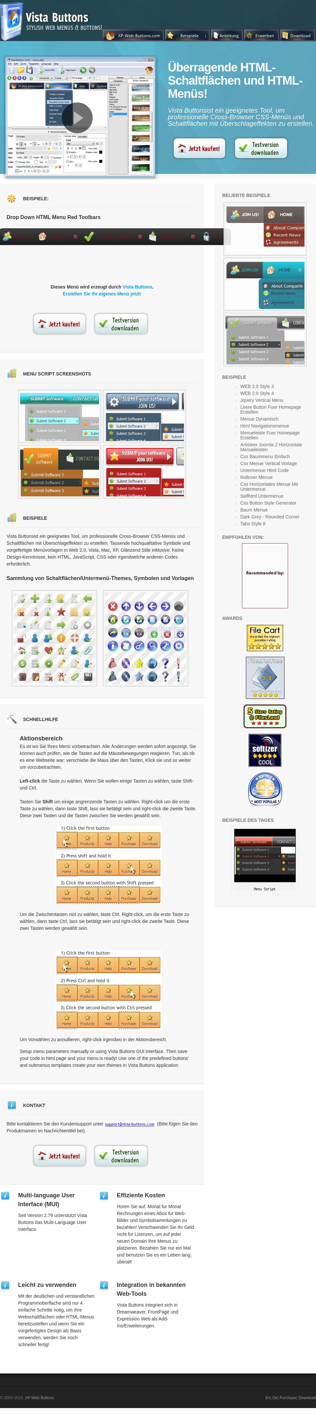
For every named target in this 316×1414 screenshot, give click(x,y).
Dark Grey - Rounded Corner (270, 516)
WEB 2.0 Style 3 (257, 386)
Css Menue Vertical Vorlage (268, 463)
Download (307, 1398)
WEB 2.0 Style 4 (257, 393)
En (268, 1398)
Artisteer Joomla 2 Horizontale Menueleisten (271, 447)
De (275, 1398)
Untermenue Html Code (264, 470)
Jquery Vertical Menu (261, 400)
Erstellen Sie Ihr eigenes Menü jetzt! (102, 293)
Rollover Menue (256, 477)
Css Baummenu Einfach (265, 456)
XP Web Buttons (39, 1398)
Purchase (287, 1398)
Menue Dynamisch (259, 419)
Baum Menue (254, 510)
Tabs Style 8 (252, 523)
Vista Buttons (137, 287)
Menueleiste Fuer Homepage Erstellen (270, 435)
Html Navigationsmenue (264, 426)
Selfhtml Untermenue (262, 496)
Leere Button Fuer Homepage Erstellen (270, 409)
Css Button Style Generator (268, 503)
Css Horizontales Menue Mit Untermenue (269, 487)
